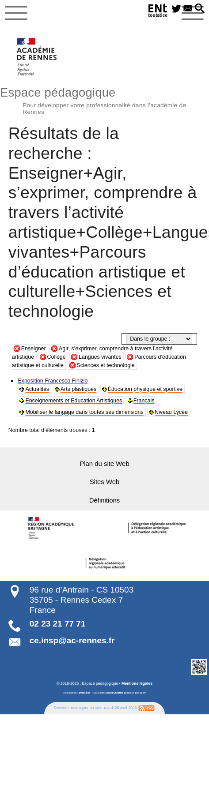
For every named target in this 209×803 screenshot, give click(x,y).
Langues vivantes (100, 357)
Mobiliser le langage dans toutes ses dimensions (84, 412)
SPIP (143, 692)
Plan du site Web (104, 463)
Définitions (104, 499)
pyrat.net (84, 692)
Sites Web (104, 481)
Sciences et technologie (106, 365)
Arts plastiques (78, 389)
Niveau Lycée (170, 412)
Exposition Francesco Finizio (52, 381)
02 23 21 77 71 (58, 623)
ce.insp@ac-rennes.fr (72, 640)
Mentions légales (137, 683)
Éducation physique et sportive (144, 389)
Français (143, 401)
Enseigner (33, 348)
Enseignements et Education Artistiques (73, 401)
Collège (56, 357)
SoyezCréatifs (114, 692)
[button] (199, 9)
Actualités (37, 389)
